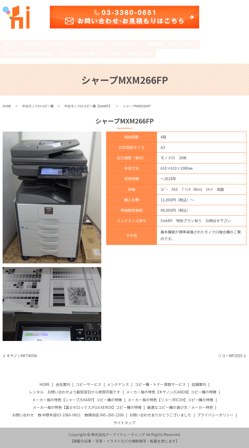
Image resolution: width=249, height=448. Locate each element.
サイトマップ (183, 44)
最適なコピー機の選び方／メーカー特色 (180, 407)
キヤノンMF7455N (22, 355)
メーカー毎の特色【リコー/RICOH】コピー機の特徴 (170, 399)
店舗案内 (154, 44)
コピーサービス (89, 44)
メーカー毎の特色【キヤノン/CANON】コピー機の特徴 (171, 391)
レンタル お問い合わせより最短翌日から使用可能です (74, 391)
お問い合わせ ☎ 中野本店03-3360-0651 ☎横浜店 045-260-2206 (68, 414)
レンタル (58, 44)
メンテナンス (125, 44)
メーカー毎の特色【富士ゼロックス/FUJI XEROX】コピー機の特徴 (87, 407)
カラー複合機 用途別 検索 (28, 53)
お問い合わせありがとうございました (160, 414)
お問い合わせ (139, 53)
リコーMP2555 (230, 355)
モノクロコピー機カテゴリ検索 (90, 53)
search (163, 54)
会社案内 (33, 44)
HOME (7, 106)
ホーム (10, 44)
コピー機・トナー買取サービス (160, 384)
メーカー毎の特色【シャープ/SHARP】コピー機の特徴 (77, 399)
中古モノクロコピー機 (38, 106)
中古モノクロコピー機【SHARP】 (88, 106)
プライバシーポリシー (215, 414)
